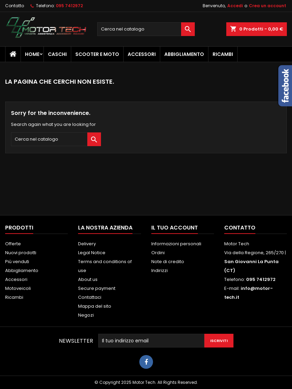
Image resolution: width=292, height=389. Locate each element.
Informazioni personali (176, 243)
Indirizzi (159, 270)
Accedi (235, 6)
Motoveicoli (18, 288)
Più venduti (17, 261)
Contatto (14, 6)
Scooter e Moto (97, 54)
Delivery (87, 243)
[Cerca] (145, 29)
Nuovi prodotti (20, 252)
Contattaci (89, 297)
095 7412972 (69, 6)
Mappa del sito (94, 306)
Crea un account (267, 6)
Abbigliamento (184, 54)
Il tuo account (174, 228)
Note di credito (167, 261)
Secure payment (96, 288)
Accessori (142, 54)
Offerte (13, 243)
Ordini (158, 252)
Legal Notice (91, 252)
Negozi (86, 315)
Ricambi (223, 54)
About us (88, 279)
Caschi (57, 54)
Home (32, 54)
